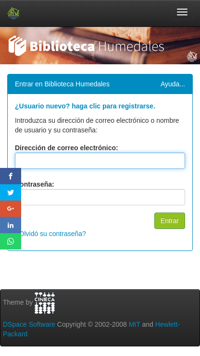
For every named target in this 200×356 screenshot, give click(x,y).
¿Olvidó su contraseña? (50, 233)
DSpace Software (29, 324)
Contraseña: (34, 184)
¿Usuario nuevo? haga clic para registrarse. (85, 106)
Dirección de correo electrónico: (66, 148)
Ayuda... (173, 84)
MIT (134, 324)
